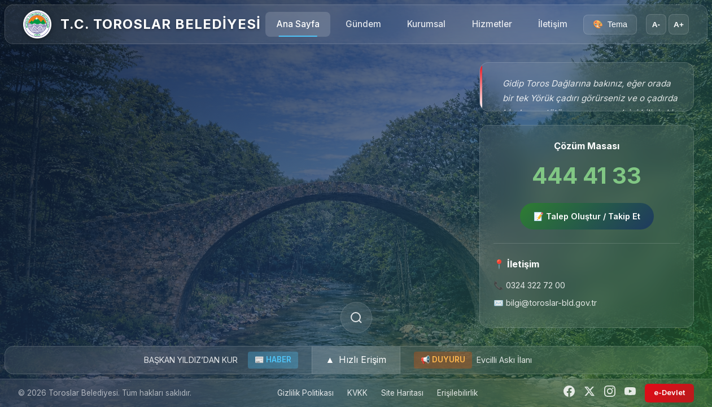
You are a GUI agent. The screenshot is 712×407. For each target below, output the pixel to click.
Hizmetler (492, 24)
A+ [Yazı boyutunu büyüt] (679, 24)
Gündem (363, 24)
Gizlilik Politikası (305, 392)
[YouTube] (630, 393)
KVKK (357, 392)
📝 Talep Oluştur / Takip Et (587, 216)
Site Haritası (402, 392)
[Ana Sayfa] (37, 24)
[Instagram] (609, 393)
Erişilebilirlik (457, 392)
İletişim (552, 24)
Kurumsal (426, 24)
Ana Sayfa (298, 24)
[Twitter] (589, 393)
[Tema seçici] (610, 24)
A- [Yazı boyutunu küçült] (656, 24)
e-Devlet (669, 392)
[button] (356, 360)
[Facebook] (569, 393)
